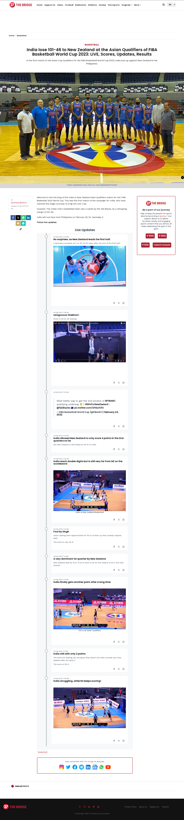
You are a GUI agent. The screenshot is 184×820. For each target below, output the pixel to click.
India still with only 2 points (69, 653)
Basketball (92, 44)
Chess (60, 5)
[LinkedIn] (28, 217)
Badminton (80, 5)
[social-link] (20, 229)
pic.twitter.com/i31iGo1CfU (89, 407)
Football (69, 5)
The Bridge (89, 761)
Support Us (49, 5)
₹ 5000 (150, 235)
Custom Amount (162, 244)
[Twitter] (18, 217)
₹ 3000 (162, 235)
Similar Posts (22, 786)
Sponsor (163, 216)
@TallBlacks (63, 407)
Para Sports (114, 5)
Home (39, 5)
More (137, 5)
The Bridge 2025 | (82, 813)
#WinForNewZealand (96, 404)
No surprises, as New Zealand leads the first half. (82, 239)
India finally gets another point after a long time (82, 582)
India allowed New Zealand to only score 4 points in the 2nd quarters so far (88, 439)
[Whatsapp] (23, 217)
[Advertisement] (92, 24)
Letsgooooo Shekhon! (66, 315)
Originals (127, 5)
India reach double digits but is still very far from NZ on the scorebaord (87, 462)
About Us (143, 807)
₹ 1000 (145, 244)
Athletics (92, 5)
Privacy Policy (131, 807)
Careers (165, 807)
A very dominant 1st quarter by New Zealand (79, 558)
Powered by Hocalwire (100, 813)
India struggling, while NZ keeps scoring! (77, 681)
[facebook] (13, 217)
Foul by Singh (61, 531)
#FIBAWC (110, 400)
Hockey (102, 5)
